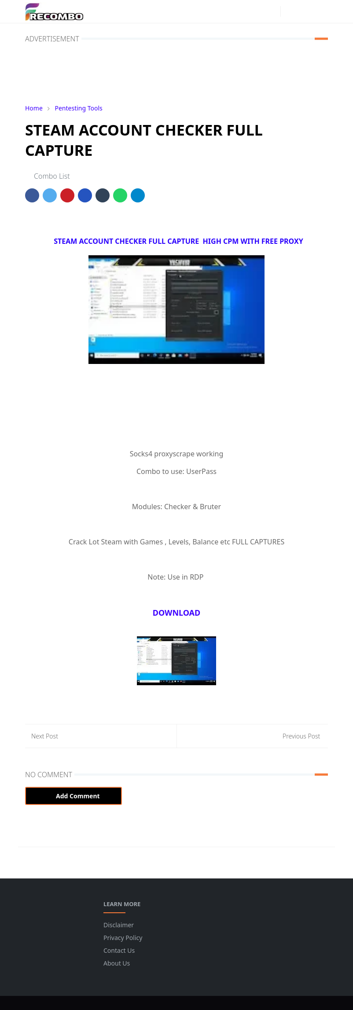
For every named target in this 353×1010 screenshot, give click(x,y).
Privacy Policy (122, 937)
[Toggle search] (305, 11)
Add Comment (73, 796)
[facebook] (257, 11)
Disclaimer (118, 925)
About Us (116, 963)
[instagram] (272, 11)
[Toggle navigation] (320, 11)
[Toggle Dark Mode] (290, 11)
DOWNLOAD (177, 612)
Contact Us (119, 950)
